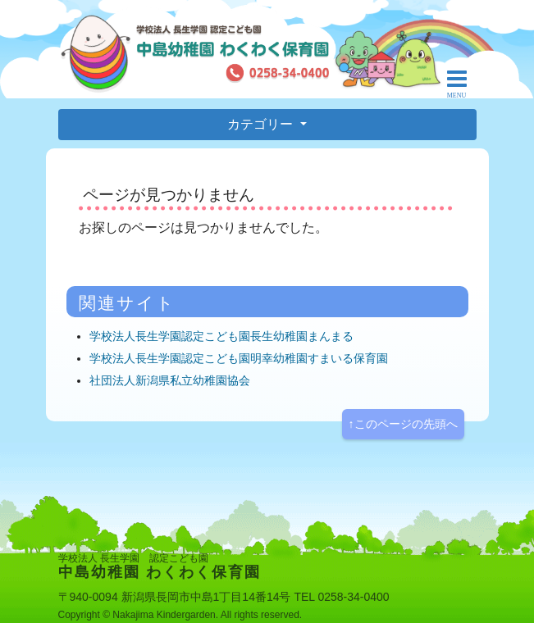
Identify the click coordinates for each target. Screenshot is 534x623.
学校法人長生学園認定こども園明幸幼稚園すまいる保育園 (238, 358)
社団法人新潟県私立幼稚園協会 (169, 380)
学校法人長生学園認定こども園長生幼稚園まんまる (221, 336)
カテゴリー (261, 124)
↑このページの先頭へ (403, 423)
